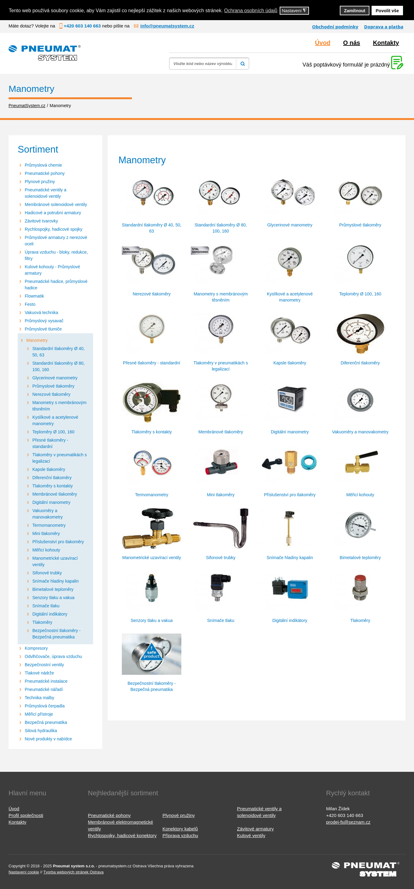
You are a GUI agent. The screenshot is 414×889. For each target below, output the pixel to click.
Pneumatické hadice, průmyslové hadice (56, 284)
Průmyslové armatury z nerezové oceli (56, 240)
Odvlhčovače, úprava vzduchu (53, 656)
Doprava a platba (383, 26)
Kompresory (36, 648)
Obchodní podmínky (335, 26)
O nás (351, 42)
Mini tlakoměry (46, 533)
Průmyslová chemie (43, 165)
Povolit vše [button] (387, 10)
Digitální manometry (51, 502)
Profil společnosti (26, 815)
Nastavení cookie (24, 872)
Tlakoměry (42, 622)
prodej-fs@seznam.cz (348, 822)
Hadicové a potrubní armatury (53, 212)
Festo (30, 304)
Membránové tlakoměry (54, 494)
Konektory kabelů (180, 828)
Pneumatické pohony (45, 173)
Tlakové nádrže (39, 672)
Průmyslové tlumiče (43, 329)
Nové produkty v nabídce (48, 738)
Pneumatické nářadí (44, 689)
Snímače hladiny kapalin (55, 581)
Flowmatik (34, 296)
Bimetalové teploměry (53, 589)
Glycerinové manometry (55, 377)
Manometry (37, 340)
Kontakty (386, 42)
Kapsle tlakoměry (48, 469)
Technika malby (39, 697)
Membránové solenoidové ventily (56, 204)
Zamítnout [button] (354, 10)
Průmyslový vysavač (44, 320)
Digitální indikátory (49, 614)
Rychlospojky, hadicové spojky (53, 229)
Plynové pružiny (40, 181)
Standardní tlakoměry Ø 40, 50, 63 (58, 351)
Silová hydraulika (41, 730)
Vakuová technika (41, 312)
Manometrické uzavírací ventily (55, 561)
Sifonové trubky (47, 572)
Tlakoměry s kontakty (52, 485)
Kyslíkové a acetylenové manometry (55, 420)
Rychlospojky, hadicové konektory (122, 835)
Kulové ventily (251, 835)
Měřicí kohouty (46, 549)
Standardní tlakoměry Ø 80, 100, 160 (58, 366)
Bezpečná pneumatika (46, 722)
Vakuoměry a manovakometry (47, 513)
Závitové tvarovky (41, 221)
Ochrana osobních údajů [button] (250, 10)
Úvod (322, 42)
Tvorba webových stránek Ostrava (73, 872)
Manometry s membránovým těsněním (59, 405)
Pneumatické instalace (46, 681)
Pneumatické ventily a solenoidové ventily (45, 193)
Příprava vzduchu (180, 835)
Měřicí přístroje (39, 714)
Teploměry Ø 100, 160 (53, 431)
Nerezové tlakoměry (51, 394)
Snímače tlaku (46, 605)
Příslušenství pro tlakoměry (58, 541)
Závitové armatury (255, 828)
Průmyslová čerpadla (45, 705)
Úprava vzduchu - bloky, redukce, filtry (56, 255)
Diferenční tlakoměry (51, 477)
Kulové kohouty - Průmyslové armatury (52, 270)
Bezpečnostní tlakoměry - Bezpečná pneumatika (56, 633)
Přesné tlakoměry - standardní (50, 443)
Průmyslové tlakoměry (53, 386)
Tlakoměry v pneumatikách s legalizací (59, 458)
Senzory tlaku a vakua (53, 597)
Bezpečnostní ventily (44, 664)
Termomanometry (49, 525)
